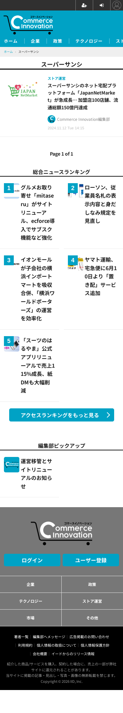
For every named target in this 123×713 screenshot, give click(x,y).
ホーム (11, 41)
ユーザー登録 (91, 560)
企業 (35, 41)
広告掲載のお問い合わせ (89, 636)
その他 (92, 617)
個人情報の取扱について (56, 645)
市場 (30, 617)
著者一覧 (21, 636)
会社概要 (40, 653)
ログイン (32, 560)
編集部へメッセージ (49, 636)
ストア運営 (92, 601)
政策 (57, 41)
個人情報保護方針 (95, 645)
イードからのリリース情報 (72, 653)
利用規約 (25, 645)
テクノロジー (89, 41)
